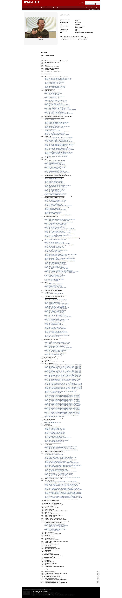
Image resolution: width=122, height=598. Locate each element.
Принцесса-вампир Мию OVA (52, 554)
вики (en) (77, 27)
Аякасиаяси (48, 63)
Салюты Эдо (48, 216)
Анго (46, 157)
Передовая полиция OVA (51, 533)
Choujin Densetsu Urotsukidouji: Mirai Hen (54, 518)
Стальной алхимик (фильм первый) (53, 290)
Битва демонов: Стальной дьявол (53, 71)
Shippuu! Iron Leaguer (50, 516)
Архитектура (56, 7)
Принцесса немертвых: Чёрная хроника (54, 175)
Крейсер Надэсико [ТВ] (50, 504)
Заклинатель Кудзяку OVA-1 (51, 556)
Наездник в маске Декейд (51, 578)
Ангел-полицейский (49, 536)
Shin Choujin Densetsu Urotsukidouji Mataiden (55, 519)
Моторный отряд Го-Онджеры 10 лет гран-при (56, 573)
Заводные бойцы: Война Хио (52, 66)
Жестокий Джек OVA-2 (50, 547)
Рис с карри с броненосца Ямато (53, 574)
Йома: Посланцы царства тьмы (52, 539)
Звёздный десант (49, 553)
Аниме (29, 7)
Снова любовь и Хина (50, 418)
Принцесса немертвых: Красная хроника (54, 196)
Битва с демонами (49, 532)
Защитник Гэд (48, 339)
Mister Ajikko (48, 560)
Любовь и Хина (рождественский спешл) (54, 451)
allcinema (77, 30)
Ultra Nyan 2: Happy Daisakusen (52, 502)
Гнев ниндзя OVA (49, 563)
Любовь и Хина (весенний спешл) (53, 443)
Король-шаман (48, 425)
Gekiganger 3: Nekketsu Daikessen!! (53, 503)
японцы (91, 32)
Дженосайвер (48, 512)
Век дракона (48, 550)
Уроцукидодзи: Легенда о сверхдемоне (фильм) (56, 541)
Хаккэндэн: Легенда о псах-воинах (53, 521)
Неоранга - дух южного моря (52, 68)
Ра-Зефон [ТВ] (48, 420)
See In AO (47, 424)
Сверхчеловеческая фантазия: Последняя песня (56, 60)
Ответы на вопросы (28, 589)
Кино (24, 7)
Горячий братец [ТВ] (50, 557)
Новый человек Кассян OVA (51, 515)
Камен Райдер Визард (50, 576)
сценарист (77, 32)
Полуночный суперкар (50, 571)
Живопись (48, 7)
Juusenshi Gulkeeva (49, 509)
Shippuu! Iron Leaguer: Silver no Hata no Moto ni (56, 510)
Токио (79, 25)
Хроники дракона (49, 564)
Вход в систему (88, 7)
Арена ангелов (48, 444)
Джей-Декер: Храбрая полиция (52, 513)
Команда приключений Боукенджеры (54, 579)
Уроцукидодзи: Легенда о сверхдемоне (54, 566)
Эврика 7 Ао (48, 136)
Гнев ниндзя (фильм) (50, 538)
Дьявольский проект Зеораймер (52, 548)
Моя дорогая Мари (49, 55)
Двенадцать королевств (50, 361)
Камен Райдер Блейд (50, 581)
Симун (46, 65)
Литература (42, 7)
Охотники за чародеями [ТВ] (52, 507)
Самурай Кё (48, 358)
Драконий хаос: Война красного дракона (54, 116)
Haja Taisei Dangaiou (50, 561)
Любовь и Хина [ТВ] (49, 478)
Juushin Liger (48, 542)
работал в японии (84, 32)
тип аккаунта (92, 9)
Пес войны (47, 535)
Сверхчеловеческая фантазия (52, 62)
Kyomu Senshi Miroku (50, 544)
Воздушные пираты (49, 292)
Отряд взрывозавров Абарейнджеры (54, 582)
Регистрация (96, 7)
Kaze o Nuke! (48, 545)
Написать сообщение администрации (42, 589)
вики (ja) (81, 27)
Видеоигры (35, 7)
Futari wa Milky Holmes (50, 129)
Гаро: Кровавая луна (50, 89)
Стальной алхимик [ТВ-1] (51, 296)
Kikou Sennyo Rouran (50, 355)
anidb (76, 29)
